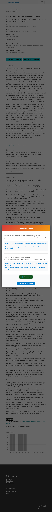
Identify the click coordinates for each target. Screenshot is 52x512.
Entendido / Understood (26, 283)
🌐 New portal (26, 277)
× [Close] (47, 227)
